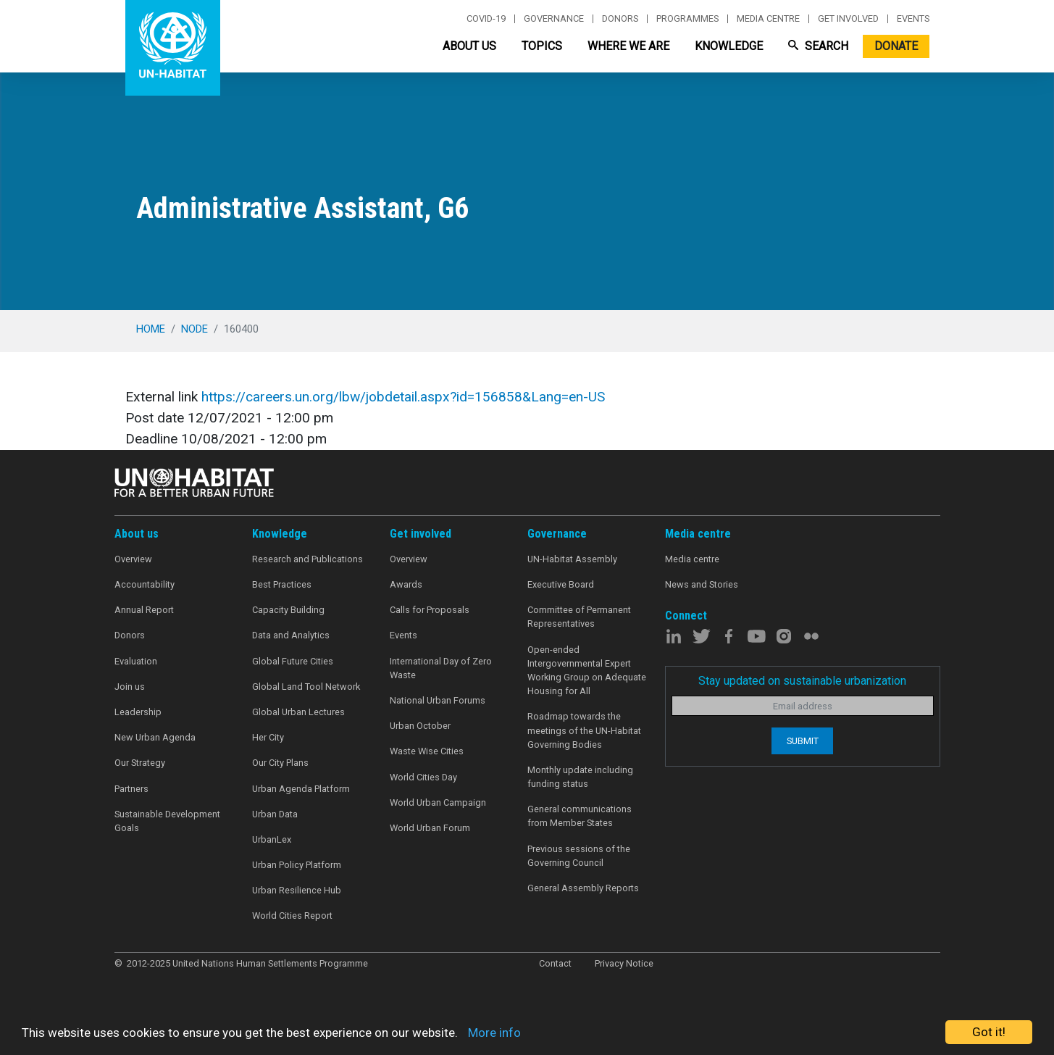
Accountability (144, 584)
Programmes (687, 18)
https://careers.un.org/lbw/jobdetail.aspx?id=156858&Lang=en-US (403, 396)
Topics (542, 46)
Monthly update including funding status (580, 776)
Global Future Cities (292, 661)
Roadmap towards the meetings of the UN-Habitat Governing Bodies (584, 730)
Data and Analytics (291, 635)
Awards (406, 584)
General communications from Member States (579, 816)
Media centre (768, 18)
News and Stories (701, 584)
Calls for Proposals (429, 609)
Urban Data (275, 814)
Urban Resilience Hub (296, 890)
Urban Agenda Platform (301, 788)
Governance (554, 18)
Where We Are (628, 46)
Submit (803, 740)
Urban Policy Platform (296, 864)
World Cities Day (423, 777)
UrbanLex (271, 839)
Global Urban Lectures (298, 711)
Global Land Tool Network (306, 686)
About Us (469, 46)
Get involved (848, 18)
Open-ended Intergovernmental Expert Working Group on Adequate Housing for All (586, 670)
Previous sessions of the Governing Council (578, 855)
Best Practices (281, 584)
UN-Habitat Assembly (572, 559)
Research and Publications (307, 559)
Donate (896, 46)
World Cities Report (292, 915)
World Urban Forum (430, 827)
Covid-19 (486, 18)
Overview (133, 559)
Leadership (138, 711)
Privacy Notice (624, 963)
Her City (268, 737)
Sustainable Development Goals (167, 821)
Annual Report (144, 609)
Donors (620, 18)
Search (818, 46)
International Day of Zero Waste (441, 668)
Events (913, 18)
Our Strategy (139, 762)
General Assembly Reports (583, 888)
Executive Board (560, 584)
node (194, 328)
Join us (129, 686)
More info (494, 1032)
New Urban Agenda (155, 737)
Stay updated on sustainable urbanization (802, 681)
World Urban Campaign (438, 802)
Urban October (420, 725)
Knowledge (729, 46)
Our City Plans (280, 762)
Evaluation (135, 661)
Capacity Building (288, 609)
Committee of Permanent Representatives (579, 616)
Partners (131, 788)
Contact (555, 963)
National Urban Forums (437, 700)
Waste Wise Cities (427, 751)
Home (150, 328)
